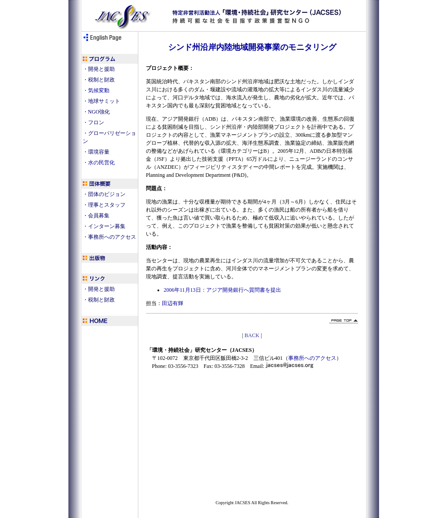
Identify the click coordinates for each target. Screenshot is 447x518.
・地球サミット (101, 101)
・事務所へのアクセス (109, 237)
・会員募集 (96, 215)
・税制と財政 (99, 80)
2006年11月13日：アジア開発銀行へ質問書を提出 (222, 290)
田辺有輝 (172, 303)
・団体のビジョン (104, 194)
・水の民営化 (99, 162)
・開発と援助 (99, 69)
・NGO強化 (96, 112)
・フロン (93, 122)
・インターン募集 (104, 226)
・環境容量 (96, 152)
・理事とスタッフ (104, 205)
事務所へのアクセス (312, 358)
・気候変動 (96, 90)
